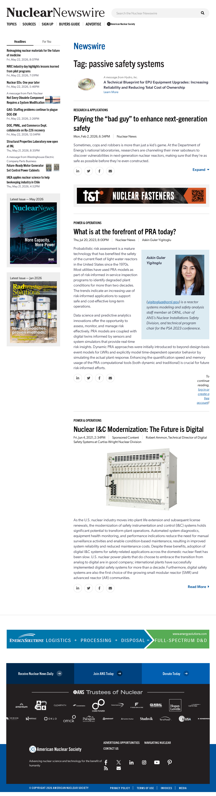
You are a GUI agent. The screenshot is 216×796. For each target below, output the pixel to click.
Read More (198, 586)
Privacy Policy (120, 788)
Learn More (111, 92)
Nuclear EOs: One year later (23, 82)
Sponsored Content (125, 437)
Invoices (166, 788)
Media (183, 788)
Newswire (90, 45)
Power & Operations (88, 223)
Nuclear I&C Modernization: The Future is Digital (139, 428)
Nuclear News (126, 136)
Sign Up (47, 23)
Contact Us (110, 748)
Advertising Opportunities (121, 742)
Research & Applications (91, 110)
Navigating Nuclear (157, 742)
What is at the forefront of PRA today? (125, 231)
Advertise (93, 23)
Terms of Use (145, 788)
